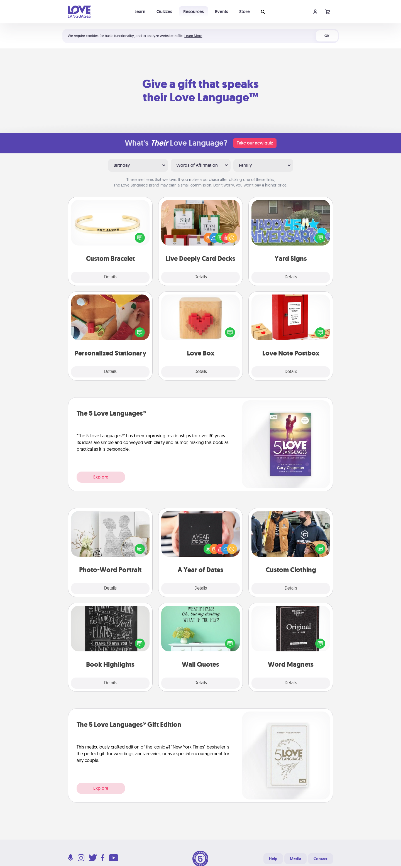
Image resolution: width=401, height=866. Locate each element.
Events (221, 11)
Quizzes (164, 11)
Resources (193, 11)
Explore (100, 477)
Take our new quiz (255, 143)
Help (273, 858)
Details (110, 277)
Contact (320, 858)
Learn (140, 11)
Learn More (193, 35)
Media (295, 858)
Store (244, 11)
